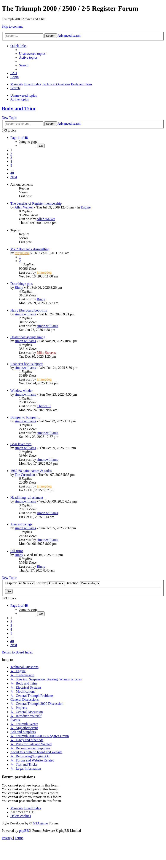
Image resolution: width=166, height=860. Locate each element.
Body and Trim (18, 108)
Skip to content (12, 26)
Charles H (44, 406)
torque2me (22, 253)
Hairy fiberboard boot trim (28, 310)
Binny (19, 287)
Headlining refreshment (26, 497)
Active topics (19, 99)
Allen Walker (23, 207)
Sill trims (16, 551)
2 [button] (11, 154)
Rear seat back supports (26, 364)
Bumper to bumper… (25, 417)
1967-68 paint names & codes (31, 471)
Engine (86, 207)
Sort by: (50, 583)
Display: (20, 583)
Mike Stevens (46, 352)
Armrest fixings (21, 524)
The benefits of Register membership (36, 203)
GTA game (40, 823)
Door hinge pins (21, 283)
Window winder (21, 390)
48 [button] (12, 173)
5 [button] (11, 165)
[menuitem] (32, 53)
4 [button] (11, 161)
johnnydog (44, 272)
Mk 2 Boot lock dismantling (29, 249)
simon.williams (25, 314)
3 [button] (11, 158)
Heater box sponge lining (27, 337)
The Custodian (25, 474)
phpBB (24, 830)
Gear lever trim (21, 444)
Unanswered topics (23, 95)
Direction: (82, 583)
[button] (19, 137)
